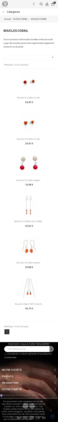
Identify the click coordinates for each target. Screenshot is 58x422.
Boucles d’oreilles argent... (29, 262)
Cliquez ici (38, 419)
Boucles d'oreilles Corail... (29, 97)
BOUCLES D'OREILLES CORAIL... (29, 221)
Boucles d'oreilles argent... (29, 180)
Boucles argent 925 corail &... (29, 304)
